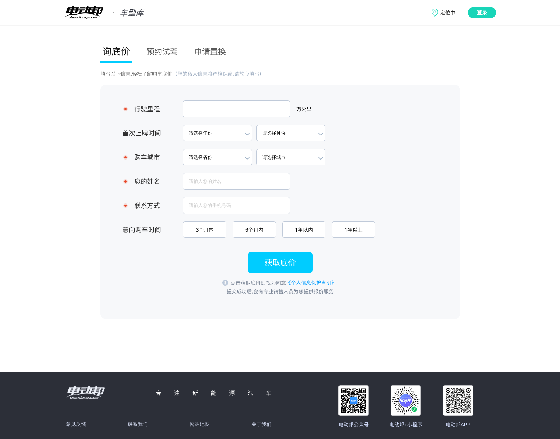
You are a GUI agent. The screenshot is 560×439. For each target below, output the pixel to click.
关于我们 (261, 424)
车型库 (132, 12)
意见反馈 (76, 424)
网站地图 (200, 424)
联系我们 (138, 424)
